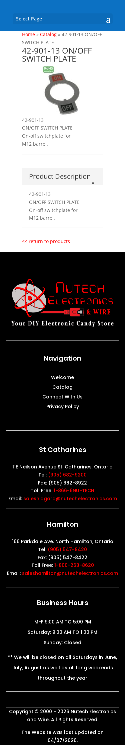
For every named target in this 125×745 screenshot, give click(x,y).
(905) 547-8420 (67, 549)
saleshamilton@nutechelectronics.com (70, 573)
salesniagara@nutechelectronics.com (70, 498)
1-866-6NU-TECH (74, 490)
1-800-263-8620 (74, 565)
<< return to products (46, 241)
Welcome (62, 378)
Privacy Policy (62, 407)
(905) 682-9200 (67, 474)
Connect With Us (62, 397)
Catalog (62, 387)
